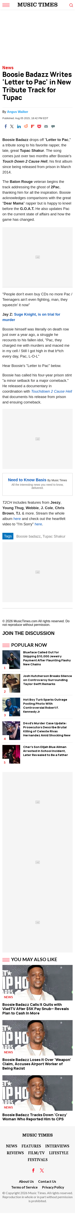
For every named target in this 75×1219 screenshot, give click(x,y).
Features (31, 1145)
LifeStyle (58, 1152)
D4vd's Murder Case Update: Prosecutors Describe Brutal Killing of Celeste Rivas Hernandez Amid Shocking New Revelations (46, 731)
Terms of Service (24, 1187)
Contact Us (47, 1181)
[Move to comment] (53, 126)
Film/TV (36, 1152)
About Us (26, 1181)
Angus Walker (17, 111)
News (8, 67)
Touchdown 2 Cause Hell (51, 391)
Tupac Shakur (53, 536)
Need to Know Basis (27, 480)
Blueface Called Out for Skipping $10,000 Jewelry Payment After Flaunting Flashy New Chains (47, 658)
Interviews (57, 1145)
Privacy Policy (53, 1187)
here (17, 519)
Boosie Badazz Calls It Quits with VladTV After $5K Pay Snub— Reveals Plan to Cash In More (35, 1009)
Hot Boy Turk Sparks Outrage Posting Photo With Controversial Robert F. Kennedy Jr (45, 705)
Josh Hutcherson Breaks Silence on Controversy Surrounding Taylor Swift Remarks (47, 680)
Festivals (37, 1159)
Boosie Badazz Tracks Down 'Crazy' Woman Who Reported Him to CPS (34, 1117)
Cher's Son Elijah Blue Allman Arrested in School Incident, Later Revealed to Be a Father (45, 751)
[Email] (46, 126)
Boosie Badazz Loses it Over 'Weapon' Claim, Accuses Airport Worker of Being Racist (36, 1064)
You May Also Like (34, 959)
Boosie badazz (28, 536)
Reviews (15, 1152)
